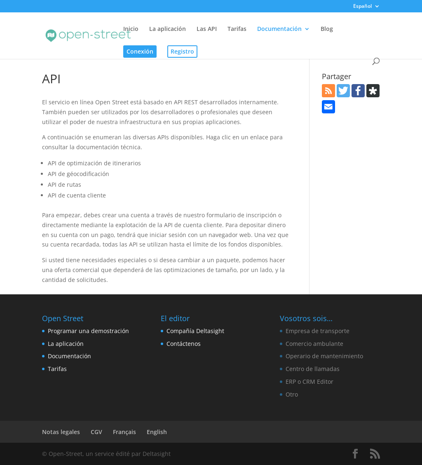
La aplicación (167, 29)
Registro (182, 51)
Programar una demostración (88, 331)
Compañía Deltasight (195, 331)
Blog (327, 29)
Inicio (130, 29)
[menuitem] (366, 8)
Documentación (279, 29)
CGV (96, 432)
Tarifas (236, 29)
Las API (207, 29)
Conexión (140, 51)
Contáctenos (183, 344)
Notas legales (61, 432)
